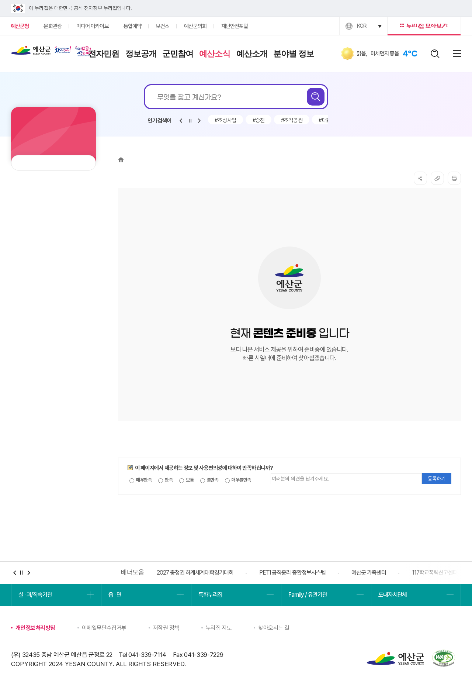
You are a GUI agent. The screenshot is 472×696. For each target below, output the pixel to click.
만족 (165, 480)
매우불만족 (238, 480)
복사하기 (437, 178)
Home (121, 159)
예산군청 (31, 52)
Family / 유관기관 (307, 594)
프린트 (454, 178)
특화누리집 (210, 594)
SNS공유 (420, 178)
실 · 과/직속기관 (35, 594)
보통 (186, 480)
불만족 (209, 480)
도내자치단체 (392, 594)
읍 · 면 (114, 594)
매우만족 (140, 480)
